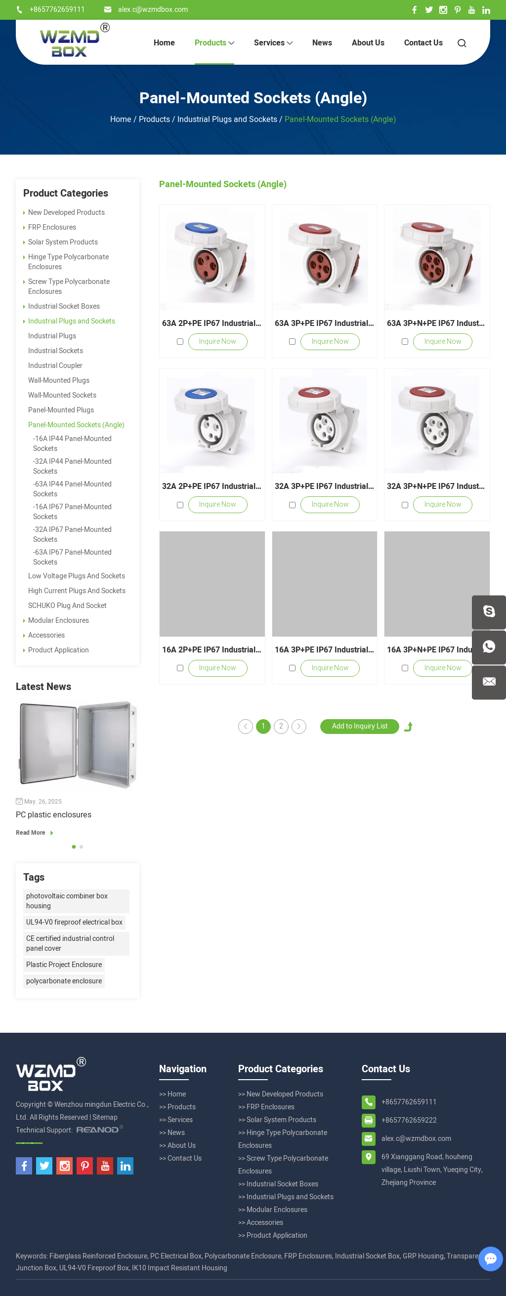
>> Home (172, 1094)
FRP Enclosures (49, 227)
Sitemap (105, 1117)
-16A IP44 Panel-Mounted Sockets (72, 444)
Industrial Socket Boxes (61, 306)
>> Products (177, 1107)
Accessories (44, 635)
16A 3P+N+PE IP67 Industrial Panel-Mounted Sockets (437, 650)
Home (164, 43)
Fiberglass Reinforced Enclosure (98, 1256)
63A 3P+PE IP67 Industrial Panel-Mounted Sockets (325, 323)
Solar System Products (60, 242)
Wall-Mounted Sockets (62, 395)
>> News (172, 1133)
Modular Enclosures (56, 620)
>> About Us (177, 1145)
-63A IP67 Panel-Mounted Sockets (72, 557)
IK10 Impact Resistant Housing (179, 1268)
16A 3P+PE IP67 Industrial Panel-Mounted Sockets (325, 650)
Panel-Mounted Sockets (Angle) (253, 98)
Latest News (43, 687)
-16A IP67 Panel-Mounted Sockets (72, 512)
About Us (368, 43)
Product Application (56, 650)
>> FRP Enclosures (266, 1107)
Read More (36, 833)
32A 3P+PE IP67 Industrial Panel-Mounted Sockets (325, 486)
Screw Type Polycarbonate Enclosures (66, 287)
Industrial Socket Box (367, 1256)
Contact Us (423, 43)
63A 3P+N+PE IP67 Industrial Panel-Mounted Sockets (437, 323)
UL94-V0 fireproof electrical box (74, 922)
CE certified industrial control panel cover (70, 943)
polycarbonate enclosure (64, 981)
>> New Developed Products (280, 1094)
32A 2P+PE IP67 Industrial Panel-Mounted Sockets (212, 486)
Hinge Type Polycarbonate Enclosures (66, 262)
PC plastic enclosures (53, 815)
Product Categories (65, 194)
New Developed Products (64, 212)
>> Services (176, 1120)
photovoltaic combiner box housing (67, 901)
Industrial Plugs (52, 336)
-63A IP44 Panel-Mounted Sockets (72, 489)
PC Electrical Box (176, 1256)
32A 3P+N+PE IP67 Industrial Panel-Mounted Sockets (437, 486)
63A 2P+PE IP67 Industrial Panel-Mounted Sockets (212, 323)
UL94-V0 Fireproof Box (94, 1268)
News (322, 43)
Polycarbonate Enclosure (243, 1256)
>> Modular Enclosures (272, 1210)
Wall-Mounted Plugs (58, 380)
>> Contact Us (180, 1158)
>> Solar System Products (277, 1120)
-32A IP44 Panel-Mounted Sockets (72, 466)
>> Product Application (272, 1235)
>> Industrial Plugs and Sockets (286, 1197)
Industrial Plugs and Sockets (227, 119)
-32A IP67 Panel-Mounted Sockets (72, 535)
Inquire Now (217, 341)
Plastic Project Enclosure (64, 965)
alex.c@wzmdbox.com (153, 9)
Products (214, 43)
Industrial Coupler (55, 366)
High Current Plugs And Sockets (77, 591)
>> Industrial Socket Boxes (278, 1184)
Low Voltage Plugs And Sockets (76, 576)
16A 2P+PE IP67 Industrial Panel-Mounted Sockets (212, 650)
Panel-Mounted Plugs (61, 410)
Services (273, 43)
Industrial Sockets (55, 351)
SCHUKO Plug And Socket (67, 606)
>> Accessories (260, 1222)
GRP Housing (423, 1256)
